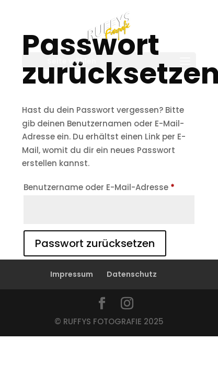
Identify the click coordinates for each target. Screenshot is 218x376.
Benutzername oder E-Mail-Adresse (109, 186)
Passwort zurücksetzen (95, 243)
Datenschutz (132, 274)
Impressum (71, 274)
